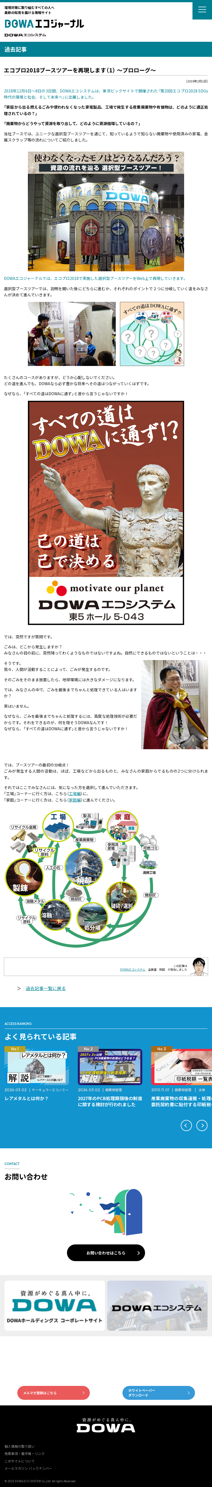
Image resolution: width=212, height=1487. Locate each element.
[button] (186, 1125)
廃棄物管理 (113, 1089)
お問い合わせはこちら (106, 1253)
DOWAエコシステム (132, 969)
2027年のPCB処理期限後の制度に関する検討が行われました (110, 1101)
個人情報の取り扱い (19, 1446)
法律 (201, 1089)
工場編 (75, 793)
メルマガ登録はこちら (40, 1392)
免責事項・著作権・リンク (24, 1453)
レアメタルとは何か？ (26, 1098)
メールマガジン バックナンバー (28, 1468)
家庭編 (75, 800)
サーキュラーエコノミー (50, 1089)
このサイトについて (19, 1461)
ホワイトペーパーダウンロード (141, 1392)
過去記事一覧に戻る (46, 988)
